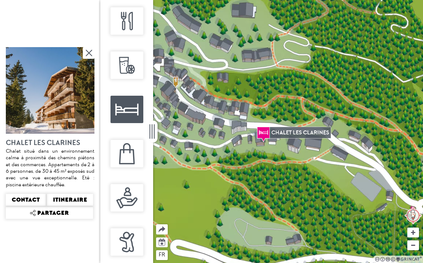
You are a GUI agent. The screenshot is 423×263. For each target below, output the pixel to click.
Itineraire (70, 200)
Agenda (162, 241)
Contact (26, 200)
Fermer (89, 53)
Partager (49, 213)
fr (162, 254)
